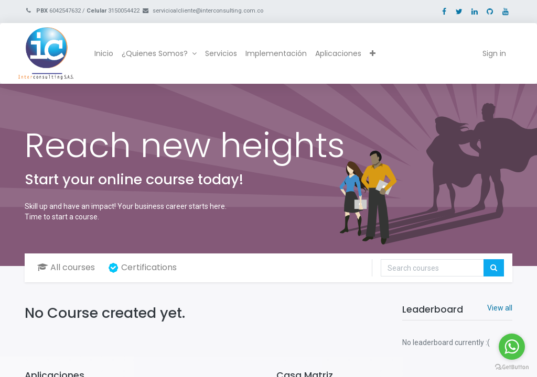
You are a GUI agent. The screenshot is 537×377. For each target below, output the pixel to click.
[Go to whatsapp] (512, 347)
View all (499, 308)
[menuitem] (110, 54)
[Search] (494, 268)
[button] (378, 54)
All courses (66, 267)
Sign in (488, 53)
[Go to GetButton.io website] (512, 366)
